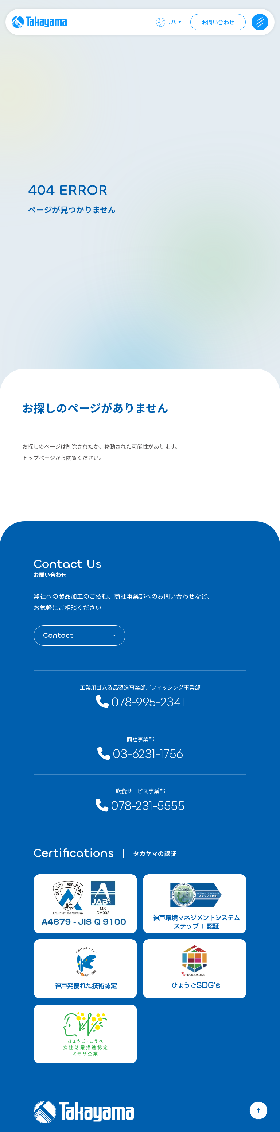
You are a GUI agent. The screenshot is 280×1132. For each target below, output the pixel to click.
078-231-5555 (140, 805)
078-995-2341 (140, 701)
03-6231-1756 (140, 753)
